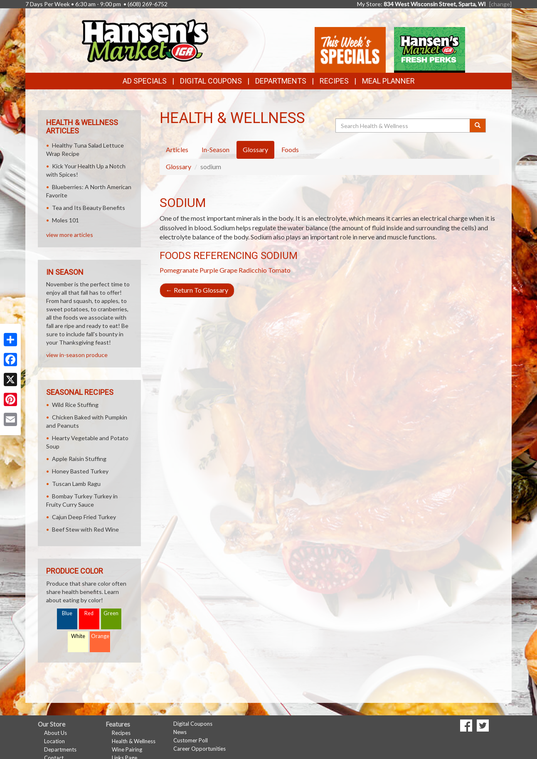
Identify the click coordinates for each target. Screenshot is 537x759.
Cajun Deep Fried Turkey (84, 516)
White (78, 636)
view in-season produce (77, 354)
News (180, 732)
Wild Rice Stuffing (75, 404)
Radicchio (253, 270)
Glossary (178, 166)
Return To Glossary (197, 290)
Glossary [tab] (255, 149)
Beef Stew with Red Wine (85, 529)
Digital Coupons (211, 80)
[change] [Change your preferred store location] (500, 3)
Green (110, 613)
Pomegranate (179, 270)
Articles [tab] (177, 149)
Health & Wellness (133, 741)
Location (54, 741)
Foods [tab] (290, 149)
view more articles (69, 234)
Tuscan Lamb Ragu (76, 483)
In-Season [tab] (215, 149)
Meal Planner (388, 80)
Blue (67, 613)
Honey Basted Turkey (80, 471)
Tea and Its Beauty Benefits (88, 207)
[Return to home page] (145, 39)
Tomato (279, 270)
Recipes (334, 80)
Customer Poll (190, 740)
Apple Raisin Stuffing (79, 458)
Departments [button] (280, 80)
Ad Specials (145, 80)
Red (89, 613)
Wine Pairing (127, 749)
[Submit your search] (478, 125)
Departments (60, 749)
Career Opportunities (199, 748)
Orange (100, 636)
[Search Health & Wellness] (403, 125)
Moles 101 (65, 220)
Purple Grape (218, 270)
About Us (55, 732)
